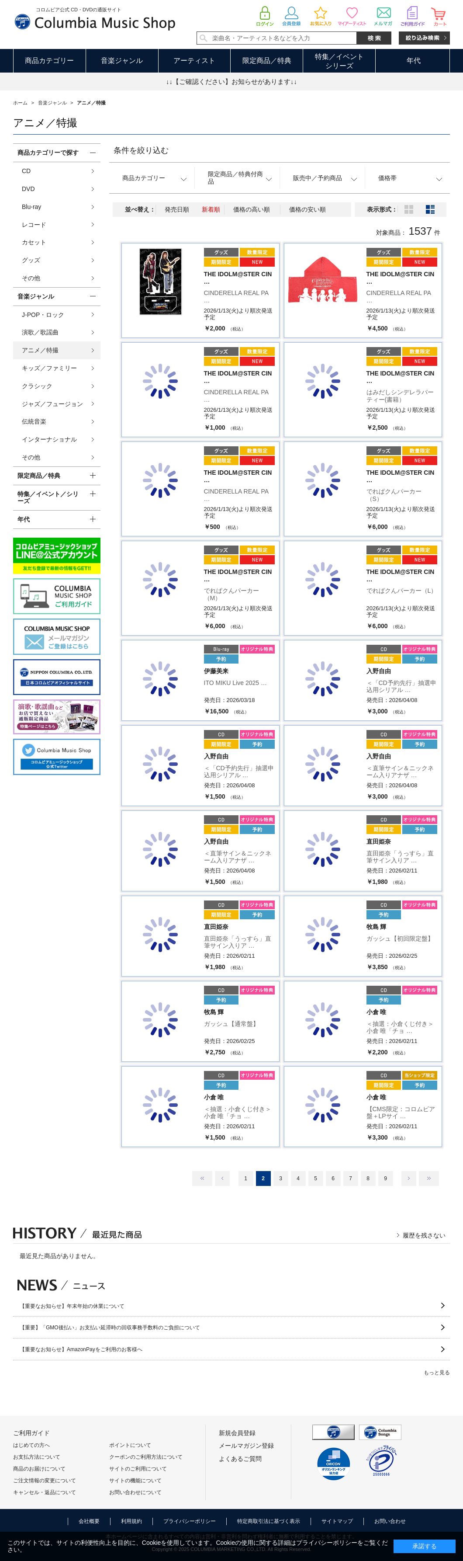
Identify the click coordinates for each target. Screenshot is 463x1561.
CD (26, 170)
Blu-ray (31, 206)
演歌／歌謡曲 (40, 332)
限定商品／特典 (266, 60)
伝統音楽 (34, 421)
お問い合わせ (390, 1521)
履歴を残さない (424, 1235)
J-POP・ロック (43, 314)
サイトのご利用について (138, 1469)
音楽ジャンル (122, 60)
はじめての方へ (31, 1445)
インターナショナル (49, 439)
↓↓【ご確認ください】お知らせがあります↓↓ (231, 81)
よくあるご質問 (240, 1458)
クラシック (37, 385)
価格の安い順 (307, 209)
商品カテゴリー (49, 60)
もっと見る (437, 1373)
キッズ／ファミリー (49, 368)
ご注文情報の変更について (44, 1481)
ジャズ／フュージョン (52, 403)
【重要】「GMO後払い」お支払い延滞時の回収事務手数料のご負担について (110, 1328)
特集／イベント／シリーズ (48, 497)
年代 (414, 60)
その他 (31, 278)
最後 (429, 1178)
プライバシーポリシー (189, 1521)
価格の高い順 (251, 209)
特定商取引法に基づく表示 (268, 1521)
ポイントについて (130, 1445)
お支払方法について (36, 1457)
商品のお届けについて (39, 1469)
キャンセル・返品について (44, 1492)
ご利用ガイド (31, 1432)
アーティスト (194, 60)
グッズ (31, 260)
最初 (202, 1178)
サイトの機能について (135, 1481)
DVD (28, 188)
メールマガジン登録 (246, 1445)
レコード (34, 224)
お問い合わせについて (135, 1492)
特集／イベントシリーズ (339, 61)
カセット (34, 242)
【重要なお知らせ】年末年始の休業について (72, 1306)
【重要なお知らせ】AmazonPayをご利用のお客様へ (81, 1349)
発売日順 (177, 209)
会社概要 (89, 1521)
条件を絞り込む (141, 150)
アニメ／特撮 (40, 350)
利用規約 (131, 1521)
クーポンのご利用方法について (146, 1457)
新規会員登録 (237, 1432)
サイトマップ (337, 1521)
